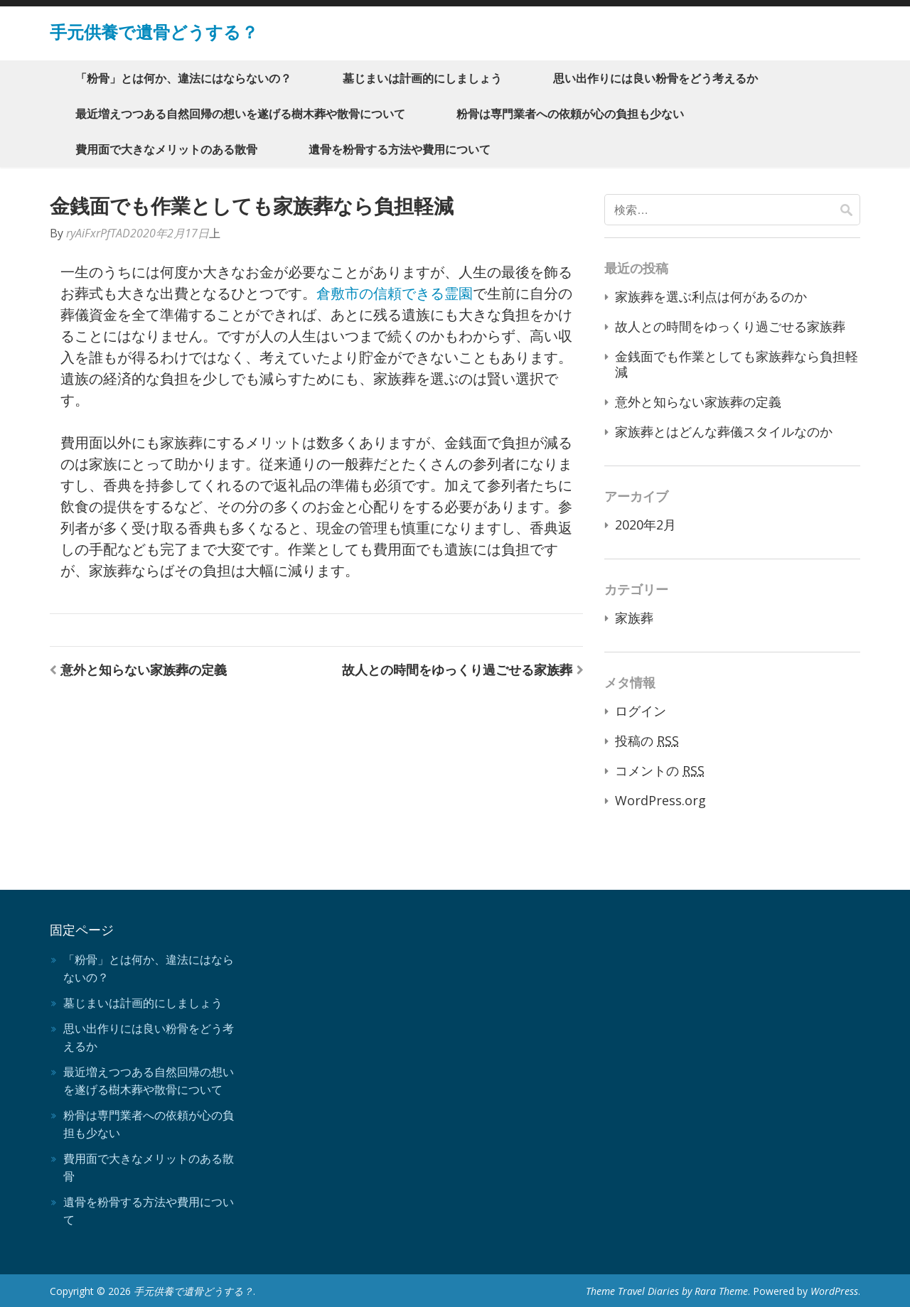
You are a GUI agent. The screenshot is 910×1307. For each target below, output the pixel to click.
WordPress (834, 1291)
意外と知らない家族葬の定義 (143, 669)
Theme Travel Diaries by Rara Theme (667, 1291)
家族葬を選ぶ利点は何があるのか (711, 296)
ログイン (640, 710)
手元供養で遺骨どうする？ (154, 31)
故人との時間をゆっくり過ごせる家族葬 (457, 669)
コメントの (660, 770)
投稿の (647, 740)
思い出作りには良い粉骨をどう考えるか (655, 78)
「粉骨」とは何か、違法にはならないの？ (183, 78)
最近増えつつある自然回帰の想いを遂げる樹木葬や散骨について (240, 114)
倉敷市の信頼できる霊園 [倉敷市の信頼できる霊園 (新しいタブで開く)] (394, 293)
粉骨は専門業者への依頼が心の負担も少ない (570, 114)
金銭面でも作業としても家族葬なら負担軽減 (736, 364)
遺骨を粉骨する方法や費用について (400, 149)
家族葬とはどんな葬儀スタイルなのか (724, 431)
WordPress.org (660, 800)
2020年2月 (645, 524)
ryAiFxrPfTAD (98, 233)
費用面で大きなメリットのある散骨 (166, 149)
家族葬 (634, 617)
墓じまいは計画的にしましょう (422, 78)
